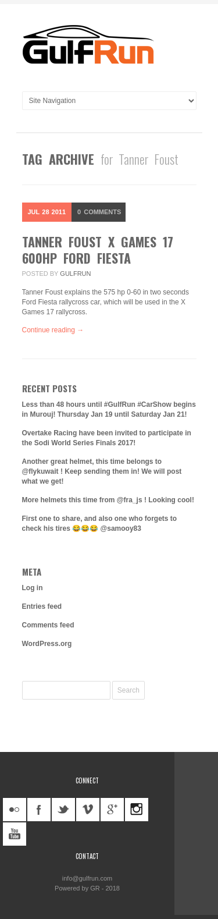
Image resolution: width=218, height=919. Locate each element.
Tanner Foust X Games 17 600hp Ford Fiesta (97, 249)
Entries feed (42, 606)
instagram (136, 809)
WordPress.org (47, 644)
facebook (39, 809)
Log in (32, 588)
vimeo (87, 809)
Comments (99, 211)
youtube (14, 834)
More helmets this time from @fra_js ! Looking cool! (108, 500)
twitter (63, 809)
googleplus (112, 809)
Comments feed (48, 625)
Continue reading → (53, 330)
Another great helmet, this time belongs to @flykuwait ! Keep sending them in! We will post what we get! (102, 471)
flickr (14, 809)
